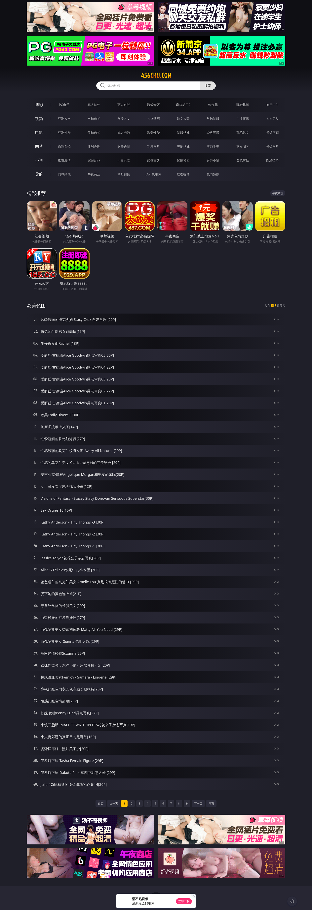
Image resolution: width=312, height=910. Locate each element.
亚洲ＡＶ (64, 118)
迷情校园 (183, 160)
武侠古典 (153, 160)
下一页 (198, 803)
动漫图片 (153, 146)
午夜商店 (94, 174)
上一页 (114, 803)
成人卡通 (123, 132)
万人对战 (123, 105)
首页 (100, 803)
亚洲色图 (94, 146)
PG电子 (64, 105)
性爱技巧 (272, 160)
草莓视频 (123, 174)
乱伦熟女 (242, 132)
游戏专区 (153, 105)
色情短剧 (213, 174)
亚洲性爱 (64, 132)
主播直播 (242, 118)
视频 (39, 118)
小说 (39, 160)
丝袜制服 (213, 118)
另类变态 (272, 132)
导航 (39, 174)
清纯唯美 (213, 146)
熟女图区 (242, 146)
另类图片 (272, 146)
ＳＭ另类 (272, 118)
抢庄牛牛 (272, 105)
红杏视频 (183, 174)
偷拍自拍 (94, 132)
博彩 (39, 104)
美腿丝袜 (183, 146)
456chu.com (156, 75)
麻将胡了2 (183, 105)
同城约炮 (64, 174)
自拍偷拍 (94, 118)
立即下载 (183, 901)
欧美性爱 (153, 132)
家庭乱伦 (94, 160)
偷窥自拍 (64, 146)
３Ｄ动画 (153, 118)
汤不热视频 (153, 174)
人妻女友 (123, 160)
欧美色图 (123, 146)
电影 (39, 132)
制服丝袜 (183, 132)
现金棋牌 (242, 105)
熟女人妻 (183, 118)
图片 (39, 146)
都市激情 (64, 160)
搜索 (208, 85)
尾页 (211, 803)
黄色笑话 (242, 160)
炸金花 (213, 105)
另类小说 (213, 160)
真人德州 (94, 105)
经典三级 (213, 132)
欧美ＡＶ (123, 118)
